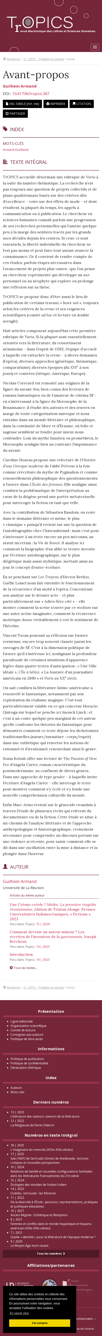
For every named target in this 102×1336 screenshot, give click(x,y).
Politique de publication (27, 1059)
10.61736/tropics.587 (30, 93)
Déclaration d (25, 1068)
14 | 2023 (43, 947)
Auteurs (16, 1088)
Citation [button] (81, 104)
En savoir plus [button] (19, 1313)
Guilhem (20, 86)
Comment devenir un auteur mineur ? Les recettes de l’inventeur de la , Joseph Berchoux (53, 936)
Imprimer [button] (55, 104)
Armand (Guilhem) (16, 150)
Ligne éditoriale (21, 1021)
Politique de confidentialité (29, 1063)
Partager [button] (15, 113)
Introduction (21, 954)
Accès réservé (85, 1328)
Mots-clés (17, 1092)
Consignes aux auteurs (26, 1034)
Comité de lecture (22, 1030)
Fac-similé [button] (22, 104)
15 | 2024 (43, 924)
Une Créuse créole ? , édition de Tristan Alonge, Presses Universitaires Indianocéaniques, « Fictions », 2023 (53, 911)
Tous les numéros (51, 1253)
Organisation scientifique (28, 1026)
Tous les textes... (23, 968)
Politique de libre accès (26, 1039)
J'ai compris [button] (39, 1323)
